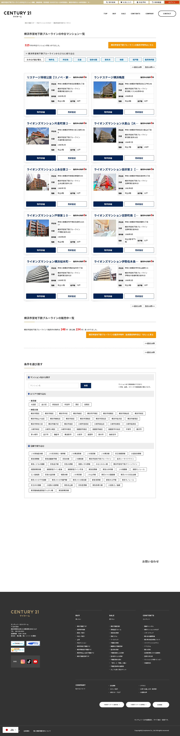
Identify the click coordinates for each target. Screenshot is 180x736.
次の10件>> (150, 67)
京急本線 (66, 459)
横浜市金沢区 (117, 418)
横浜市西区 (35, 413)
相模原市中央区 (114, 429)
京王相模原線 (120, 453)
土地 (78, 639)
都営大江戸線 (111, 480)
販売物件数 (149, 59)
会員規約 (26, 731)
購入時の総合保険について (152, 639)
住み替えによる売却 (117, 656)
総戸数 (135, 59)
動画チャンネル (148, 626)
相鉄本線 (64, 474)
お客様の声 (143, 692)
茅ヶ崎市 (34, 434)
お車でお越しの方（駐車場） (148, 689)
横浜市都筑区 (133, 418)
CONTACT (167, 13)
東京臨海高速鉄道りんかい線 (42, 490)
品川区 (44, 404)
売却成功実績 (115, 633)
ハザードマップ (148, 633)
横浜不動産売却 (115, 626)
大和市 (79, 434)
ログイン (172, 2)
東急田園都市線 (51, 459)
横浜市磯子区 (53, 424)
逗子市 (45, 434)
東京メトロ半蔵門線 (59, 480)
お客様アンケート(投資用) (136, 704)
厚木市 (101, 434)
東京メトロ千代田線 (38, 480)
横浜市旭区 (68, 424)
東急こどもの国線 (38, 464)
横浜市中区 (63, 413)
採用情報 (159, 704)
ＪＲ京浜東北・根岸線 (57, 453)
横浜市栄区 (139, 413)
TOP (105, 13)
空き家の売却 (115, 649)
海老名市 (112, 434)
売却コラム (114, 636)
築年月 (107, 59)
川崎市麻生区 (99, 424)
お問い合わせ (150, 561)
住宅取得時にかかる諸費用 (152, 653)
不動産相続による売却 (117, 653)
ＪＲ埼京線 (77, 474)
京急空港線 (82, 485)
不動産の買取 (115, 643)
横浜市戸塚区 (92, 413)
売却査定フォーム (116, 630)
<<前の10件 (137, 67)
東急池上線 (68, 485)
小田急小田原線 (53, 485)
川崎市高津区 (131, 424)
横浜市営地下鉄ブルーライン (100, 459)
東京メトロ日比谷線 (128, 474)
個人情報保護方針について (42, 731)
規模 (121, 59)
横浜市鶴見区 (55, 418)
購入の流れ (147, 649)
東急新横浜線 (64, 490)
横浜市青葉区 (108, 413)
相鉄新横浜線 (36, 469)
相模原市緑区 (97, 429)
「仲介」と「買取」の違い (118, 663)
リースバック (114, 639)
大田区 (33, 404)
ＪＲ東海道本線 (37, 453)
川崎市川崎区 (50, 429)
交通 (79, 59)
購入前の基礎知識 (149, 636)
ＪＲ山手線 (91, 474)
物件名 (51, 59)
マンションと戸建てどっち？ (152, 659)
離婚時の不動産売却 (117, 646)
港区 (77, 404)
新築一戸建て (81, 633)
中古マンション (81, 643)
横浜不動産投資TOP (83, 656)
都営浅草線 (96, 480)
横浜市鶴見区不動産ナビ (84, 649)
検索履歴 (156, 2)
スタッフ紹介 (114, 689)
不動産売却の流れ (116, 659)
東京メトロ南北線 (80, 480)
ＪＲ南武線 (91, 453)
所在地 (65, 59)
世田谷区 (55, 404)
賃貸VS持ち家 (148, 656)
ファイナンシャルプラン (151, 643)
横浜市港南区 (85, 418)
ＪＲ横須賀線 (76, 453)
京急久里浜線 (50, 474)
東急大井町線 (108, 469)
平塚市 (128, 429)
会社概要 (112, 686)
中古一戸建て (81, 636)
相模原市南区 (82, 429)
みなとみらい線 (102, 464)
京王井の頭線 (36, 485)
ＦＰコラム (147, 646)
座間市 (90, 434)
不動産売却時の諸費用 (117, 666)
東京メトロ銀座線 (108, 474)
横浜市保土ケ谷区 (38, 418)
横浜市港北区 (101, 418)
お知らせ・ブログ (115, 692)
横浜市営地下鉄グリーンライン (125, 464)
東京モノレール (128, 480)
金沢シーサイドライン (125, 459)
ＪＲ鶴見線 (79, 459)
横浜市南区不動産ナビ (83, 646)
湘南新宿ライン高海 (54, 469)
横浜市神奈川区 (37, 424)
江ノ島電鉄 (35, 474)
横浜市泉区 (70, 418)
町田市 (67, 404)
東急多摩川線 (97, 485)
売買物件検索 (81, 630)
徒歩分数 (93, 59)
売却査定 (72, 112)
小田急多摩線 (136, 453)
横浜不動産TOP (82, 626)
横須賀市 (68, 434)
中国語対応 (147, 663)
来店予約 (141, 2)
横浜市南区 (49, 413)
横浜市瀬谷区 (124, 413)
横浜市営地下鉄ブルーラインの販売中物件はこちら (132, 45)
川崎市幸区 (35, 429)
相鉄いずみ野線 (84, 464)
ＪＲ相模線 (123, 469)
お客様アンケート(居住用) (108, 704)
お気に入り (126, 2)
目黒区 (86, 404)
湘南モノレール (139, 469)
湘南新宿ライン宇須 (75, 469)
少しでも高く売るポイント (118, 669)
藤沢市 (139, 429)
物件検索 (110, 2)
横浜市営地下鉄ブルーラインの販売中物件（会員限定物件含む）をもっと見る (121, 334)
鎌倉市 (56, 434)
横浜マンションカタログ (151, 630)
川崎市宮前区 (83, 424)
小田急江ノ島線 (114, 485)
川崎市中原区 (66, 429)
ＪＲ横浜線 (105, 453)
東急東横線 (35, 459)
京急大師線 (68, 464)
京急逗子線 (54, 464)
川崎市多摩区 (115, 424)
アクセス (142, 686)
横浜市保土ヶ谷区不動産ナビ (85, 653)
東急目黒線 (93, 469)
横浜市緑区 (77, 413)
